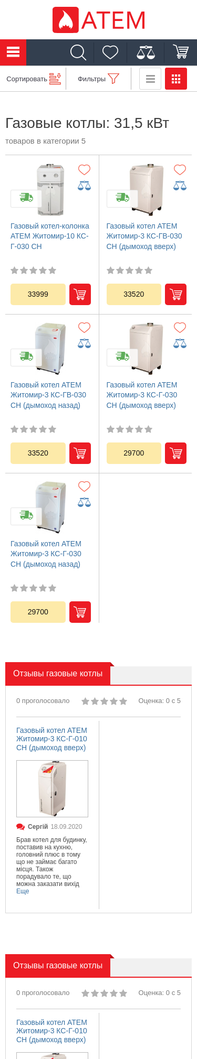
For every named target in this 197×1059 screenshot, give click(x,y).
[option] (52, 815)
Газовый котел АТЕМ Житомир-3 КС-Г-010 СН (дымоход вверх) (51, 739)
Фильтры (92, 79)
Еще (22, 891)
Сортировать (26, 79)
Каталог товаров (13, 52)
